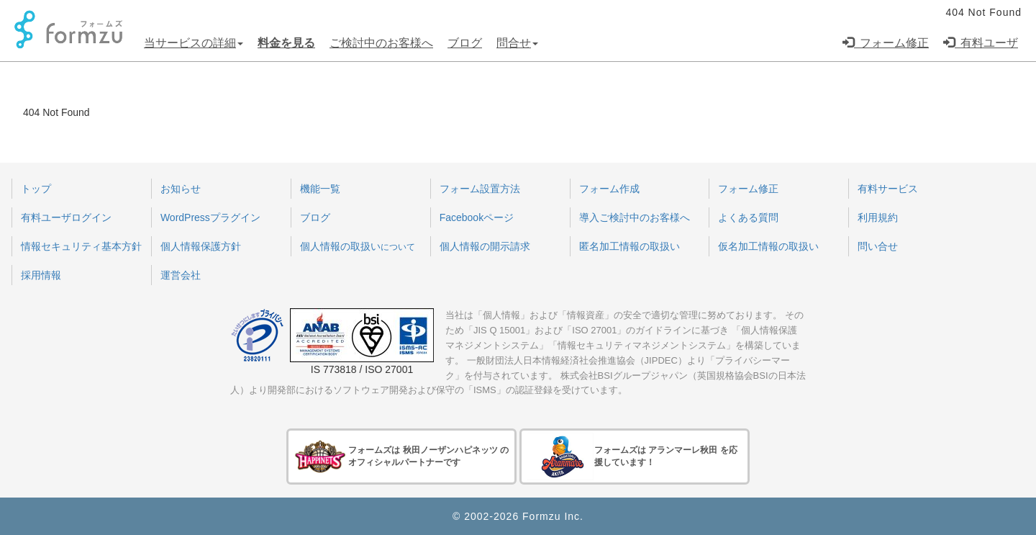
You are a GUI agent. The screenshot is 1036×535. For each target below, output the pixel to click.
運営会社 (180, 275)
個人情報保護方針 (200, 246)
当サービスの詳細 (193, 43)
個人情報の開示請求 (485, 246)
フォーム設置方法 (480, 188)
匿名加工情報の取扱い (629, 246)
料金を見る (286, 43)
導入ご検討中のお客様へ (634, 217)
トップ (36, 188)
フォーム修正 (885, 43)
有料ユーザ (980, 43)
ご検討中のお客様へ (381, 43)
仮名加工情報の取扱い (768, 246)
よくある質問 (748, 217)
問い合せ (878, 246)
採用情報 (41, 275)
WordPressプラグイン (210, 217)
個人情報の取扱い (357, 246)
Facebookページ (477, 217)
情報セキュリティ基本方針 (81, 246)
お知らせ (180, 188)
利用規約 (878, 217)
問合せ (517, 43)
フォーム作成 (609, 188)
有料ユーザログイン (66, 217)
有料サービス (888, 188)
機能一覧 (320, 188)
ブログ (464, 43)
